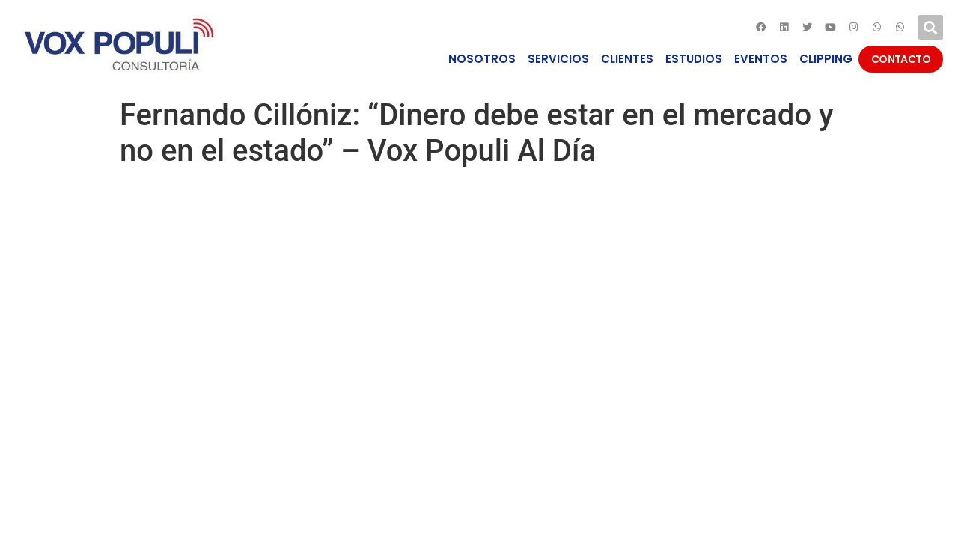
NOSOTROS (482, 59)
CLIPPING (825, 59)
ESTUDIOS (693, 59)
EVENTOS (760, 59)
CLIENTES (627, 59)
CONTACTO (900, 59)
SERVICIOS (558, 59)
